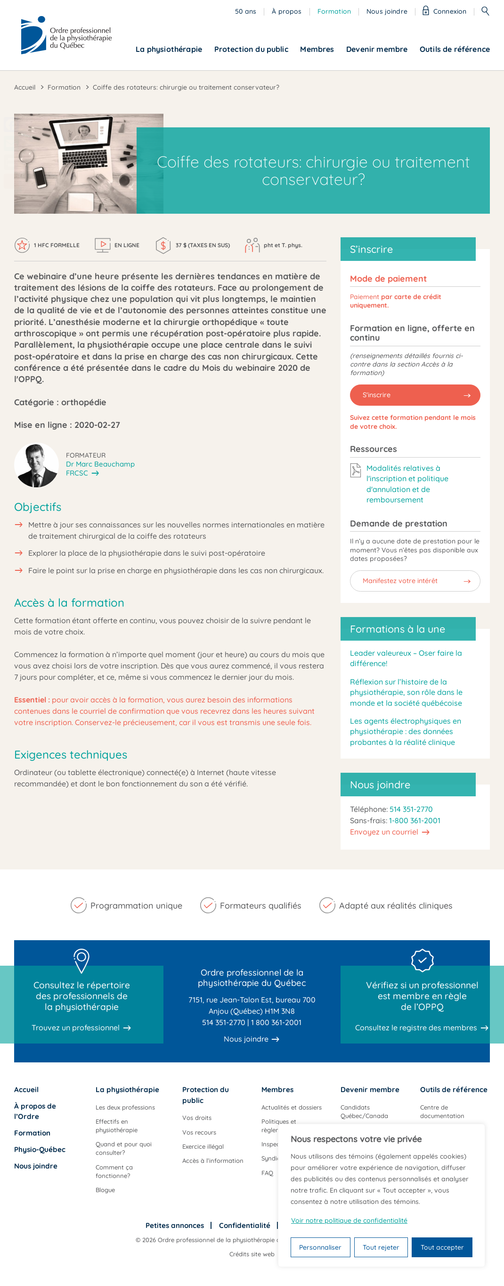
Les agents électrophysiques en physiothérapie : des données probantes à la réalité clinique (405, 731)
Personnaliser (320, 1247)
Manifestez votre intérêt (400, 580)
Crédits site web (252, 1254)
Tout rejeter (381, 1247)
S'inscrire (376, 395)
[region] (381, 1195)
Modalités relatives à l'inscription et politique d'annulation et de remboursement (407, 483)
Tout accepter (442, 1247)
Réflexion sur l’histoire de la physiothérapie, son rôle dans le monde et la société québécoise (406, 692)
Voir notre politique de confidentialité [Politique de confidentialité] (349, 1220)
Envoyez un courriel (384, 831)
